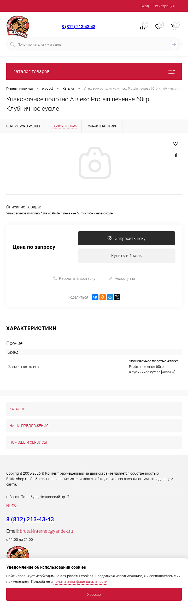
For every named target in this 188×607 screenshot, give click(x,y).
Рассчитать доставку (74, 278)
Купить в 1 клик (126, 255)
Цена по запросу (34, 247)
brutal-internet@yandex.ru (46, 531)
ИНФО (11, 505)
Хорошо (94, 594)
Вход (144, 6)
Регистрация (164, 6)
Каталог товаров (94, 71)
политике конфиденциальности (80, 581)
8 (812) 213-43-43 (78, 26)
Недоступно (122, 278)
